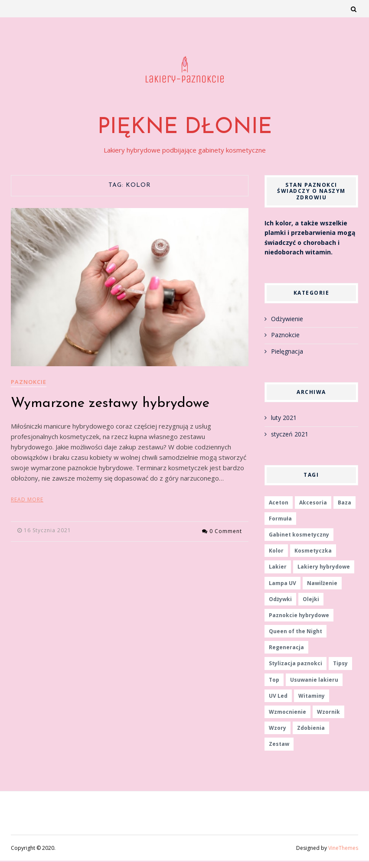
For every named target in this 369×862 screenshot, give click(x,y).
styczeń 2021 (289, 435)
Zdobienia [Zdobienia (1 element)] (311, 729)
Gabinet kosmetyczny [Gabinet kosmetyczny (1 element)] (299, 536)
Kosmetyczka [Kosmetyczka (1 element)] (313, 552)
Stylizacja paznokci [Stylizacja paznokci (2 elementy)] (295, 664)
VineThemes (343, 848)
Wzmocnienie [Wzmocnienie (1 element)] (287, 713)
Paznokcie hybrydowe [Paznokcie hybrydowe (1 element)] (299, 616)
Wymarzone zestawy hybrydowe (110, 405)
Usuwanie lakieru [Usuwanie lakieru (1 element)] (314, 680)
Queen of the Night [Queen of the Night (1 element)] (295, 632)
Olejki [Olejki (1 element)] (311, 600)
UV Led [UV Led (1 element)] (278, 697)
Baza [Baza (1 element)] (344, 503)
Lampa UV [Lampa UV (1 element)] (282, 584)
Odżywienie (287, 320)
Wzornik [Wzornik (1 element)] (328, 713)
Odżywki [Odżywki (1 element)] (280, 600)
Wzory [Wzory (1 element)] (277, 729)
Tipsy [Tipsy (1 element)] (340, 664)
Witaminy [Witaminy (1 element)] (311, 697)
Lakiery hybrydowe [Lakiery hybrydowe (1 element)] (323, 568)
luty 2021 (284, 419)
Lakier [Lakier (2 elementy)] (278, 568)
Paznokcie (28, 383)
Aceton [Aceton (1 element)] (278, 503)
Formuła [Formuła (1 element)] (280, 520)
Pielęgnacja (287, 352)
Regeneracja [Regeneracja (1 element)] (286, 648)
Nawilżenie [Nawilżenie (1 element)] (322, 584)
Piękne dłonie (185, 129)
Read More (27, 500)
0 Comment (225, 531)
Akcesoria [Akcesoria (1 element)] (313, 503)
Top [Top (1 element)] (274, 680)
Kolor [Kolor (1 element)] (276, 552)
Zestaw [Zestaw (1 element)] (279, 745)
